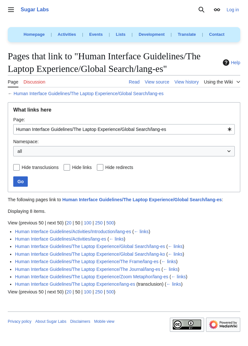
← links (141, 231)
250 (98, 222)
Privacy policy (19, 321)
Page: (19, 119)
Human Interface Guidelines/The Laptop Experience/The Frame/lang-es (86, 261)
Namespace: (26, 141)
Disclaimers (80, 321)
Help (230, 62)
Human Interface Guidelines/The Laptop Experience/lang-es (75, 284)
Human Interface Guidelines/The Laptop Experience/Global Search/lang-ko (90, 254)
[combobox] (124, 129)
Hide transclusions (40, 167)
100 (87, 222)
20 (69, 222)
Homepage (34, 34)
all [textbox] (19, 151)
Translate (187, 34)
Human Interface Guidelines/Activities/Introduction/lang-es (73, 231)
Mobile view (104, 321)
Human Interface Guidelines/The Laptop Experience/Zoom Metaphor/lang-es (91, 276)
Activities (67, 34)
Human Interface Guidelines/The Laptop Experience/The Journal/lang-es (87, 269)
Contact (216, 34)
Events (96, 34)
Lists (121, 34)
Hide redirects (119, 167)
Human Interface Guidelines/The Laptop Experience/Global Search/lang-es (89, 93)
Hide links (82, 167)
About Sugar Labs (50, 321)
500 (110, 222)
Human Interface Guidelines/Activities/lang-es (60, 239)
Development (151, 34)
